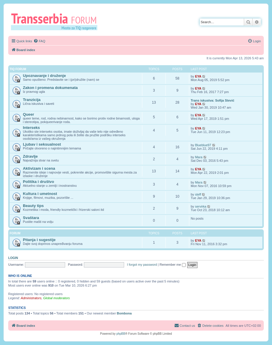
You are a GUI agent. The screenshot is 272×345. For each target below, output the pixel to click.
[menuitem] (39, 41)
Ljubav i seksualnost (42, 144)
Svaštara (31, 218)
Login (13, 258)
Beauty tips (33, 205)
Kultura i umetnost (40, 193)
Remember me (173, 264)
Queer (28, 114)
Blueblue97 (203, 145)
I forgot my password (142, 264)
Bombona (124, 313)
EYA (198, 76)
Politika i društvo (38, 181)
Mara (198, 157)
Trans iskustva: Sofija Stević (212, 100)
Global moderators (56, 298)
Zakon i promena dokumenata (50, 87)
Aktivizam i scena (39, 168)
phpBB (120, 333)
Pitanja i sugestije (39, 240)
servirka (201, 206)
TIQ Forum (18, 69)
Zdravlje (30, 156)
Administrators (31, 298)
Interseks (31, 127)
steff (198, 194)
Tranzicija (31, 99)
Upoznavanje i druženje (44, 75)
